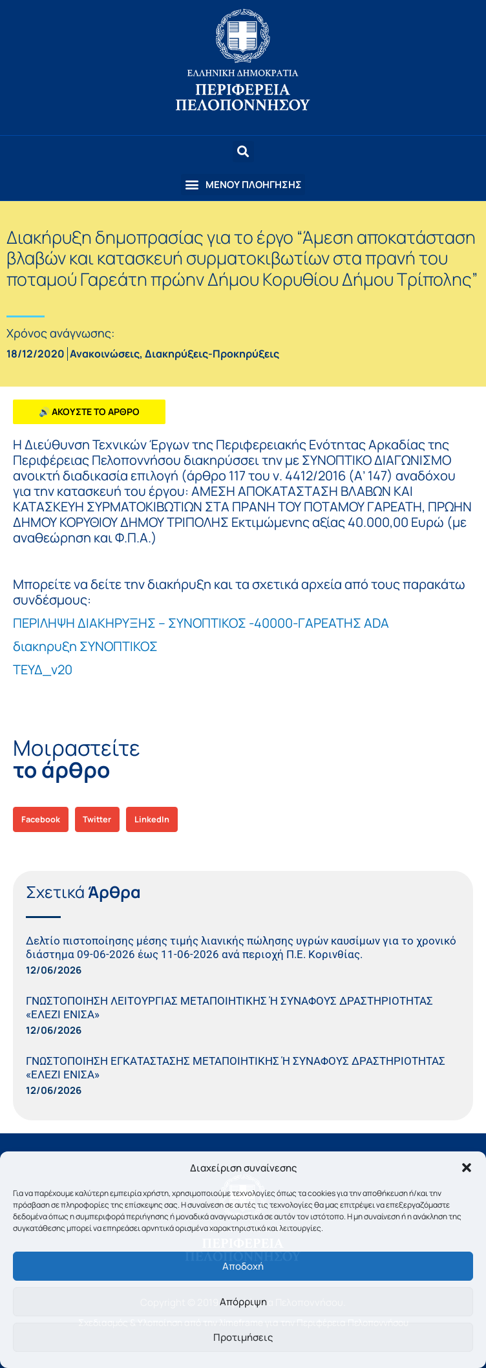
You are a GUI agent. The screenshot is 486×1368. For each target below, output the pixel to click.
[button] (466, 1167)
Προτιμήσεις (243, 1337)
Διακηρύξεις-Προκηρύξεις (212, 354)
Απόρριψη (243, 1302)
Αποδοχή (243, 1266)
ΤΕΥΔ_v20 (42, 669)
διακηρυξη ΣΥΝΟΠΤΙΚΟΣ (85, 646)
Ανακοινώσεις (105, 354)
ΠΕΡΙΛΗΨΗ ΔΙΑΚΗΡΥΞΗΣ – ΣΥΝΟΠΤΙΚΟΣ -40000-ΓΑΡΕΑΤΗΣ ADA (201, 623)
